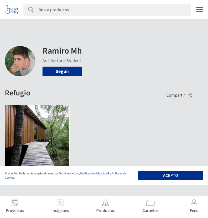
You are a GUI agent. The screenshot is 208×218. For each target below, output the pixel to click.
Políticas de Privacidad (94, 173)
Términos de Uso (69, 173)
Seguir (62, 71)
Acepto (170, 176)
